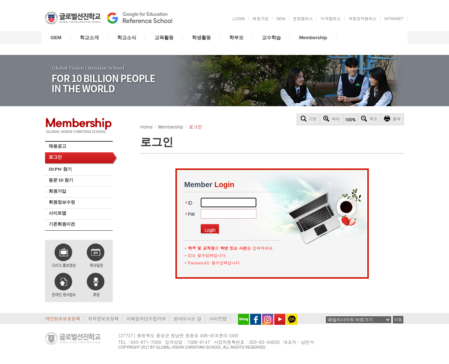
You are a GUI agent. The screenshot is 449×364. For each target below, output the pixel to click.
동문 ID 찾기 (61, 180)
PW (191, 214)
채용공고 (57, 146)
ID (190, 203)
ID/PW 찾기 (60, 169)
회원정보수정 (62, 202)
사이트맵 (57, 213)
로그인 (55, 157)
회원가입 (57, 191)
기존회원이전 (62, 224)
